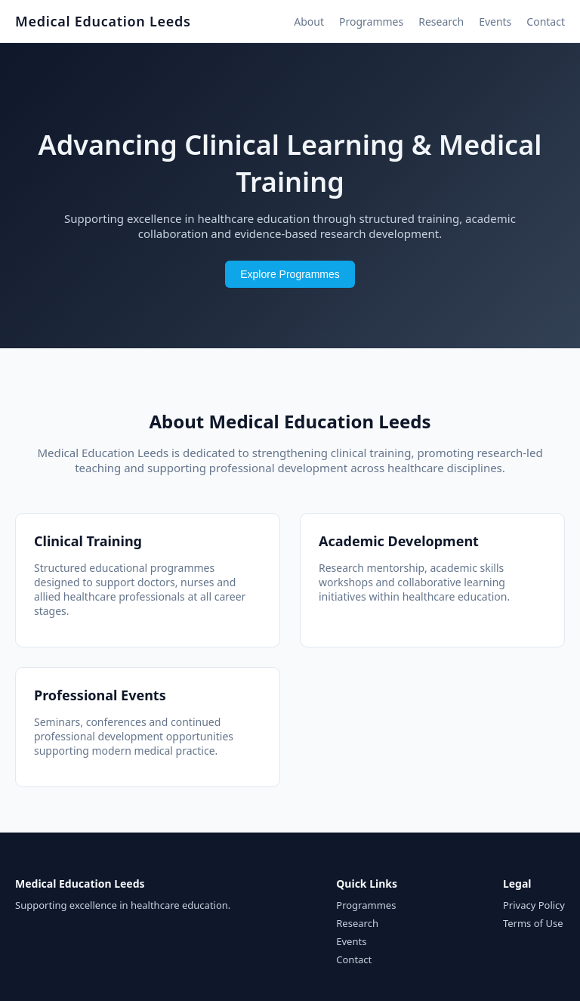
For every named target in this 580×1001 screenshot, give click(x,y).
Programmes (371, 21)
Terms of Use (533, 923)
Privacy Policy (534, 905)
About (309, 21)
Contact (545, 21)
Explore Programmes (290, 274)
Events (495, 21)
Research (441, 21)
